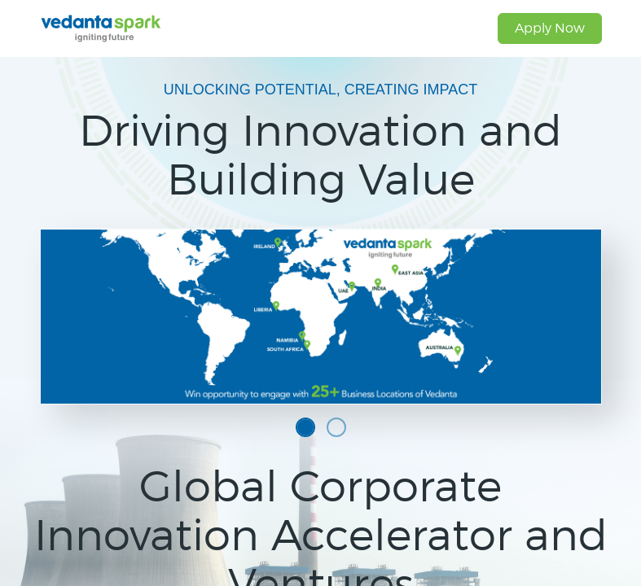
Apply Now (550, 28)
